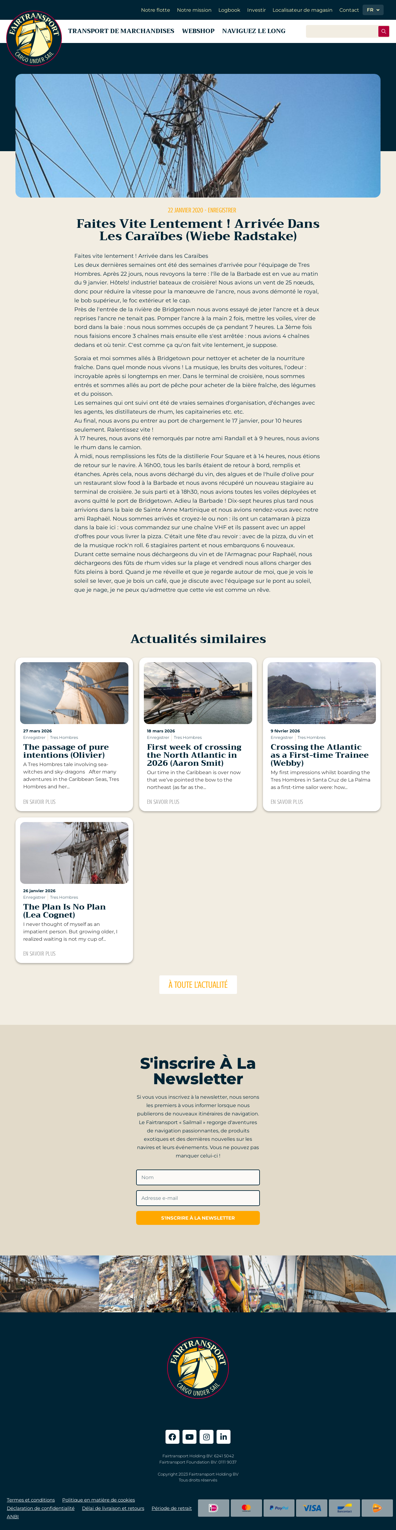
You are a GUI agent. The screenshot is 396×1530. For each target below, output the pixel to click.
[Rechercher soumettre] (383, 31)
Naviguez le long (255, 31)
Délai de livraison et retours (113, 1508)
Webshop (199, 31)
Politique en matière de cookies (98, 1500)
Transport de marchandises (121, 31)
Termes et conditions (31, 1500)
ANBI (13, 1516)
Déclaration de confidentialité (41, 1508)
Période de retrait (172, 1508)
